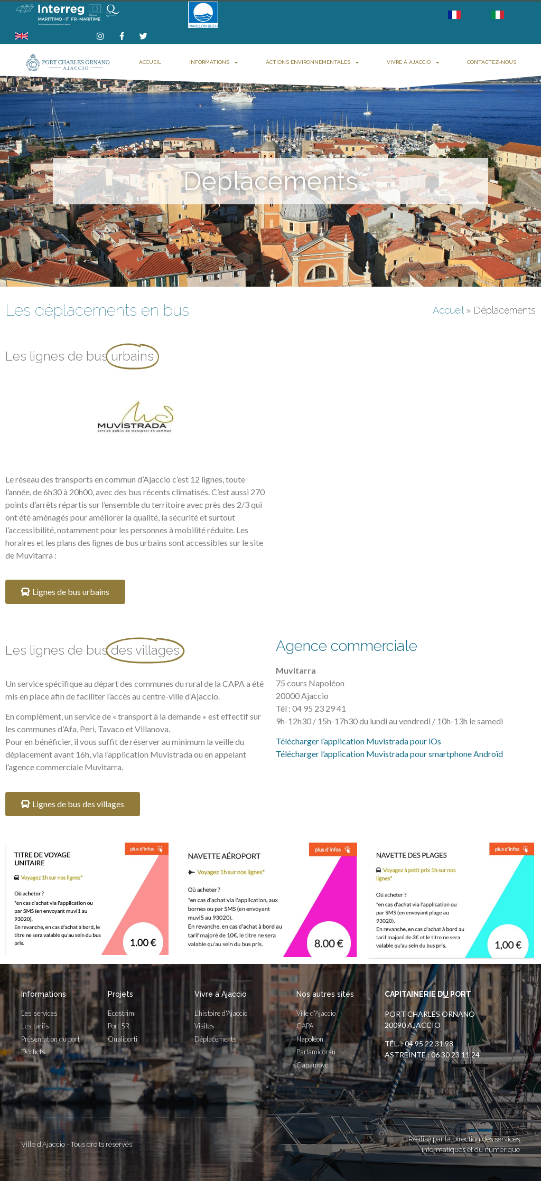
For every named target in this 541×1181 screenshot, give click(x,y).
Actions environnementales (312, 62)
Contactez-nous (491, 62)
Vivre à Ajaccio (413, 62)
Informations (213, 62)
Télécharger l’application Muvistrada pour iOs (358, 741)
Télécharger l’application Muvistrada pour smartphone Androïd (389, 754)
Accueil (150, 62)
